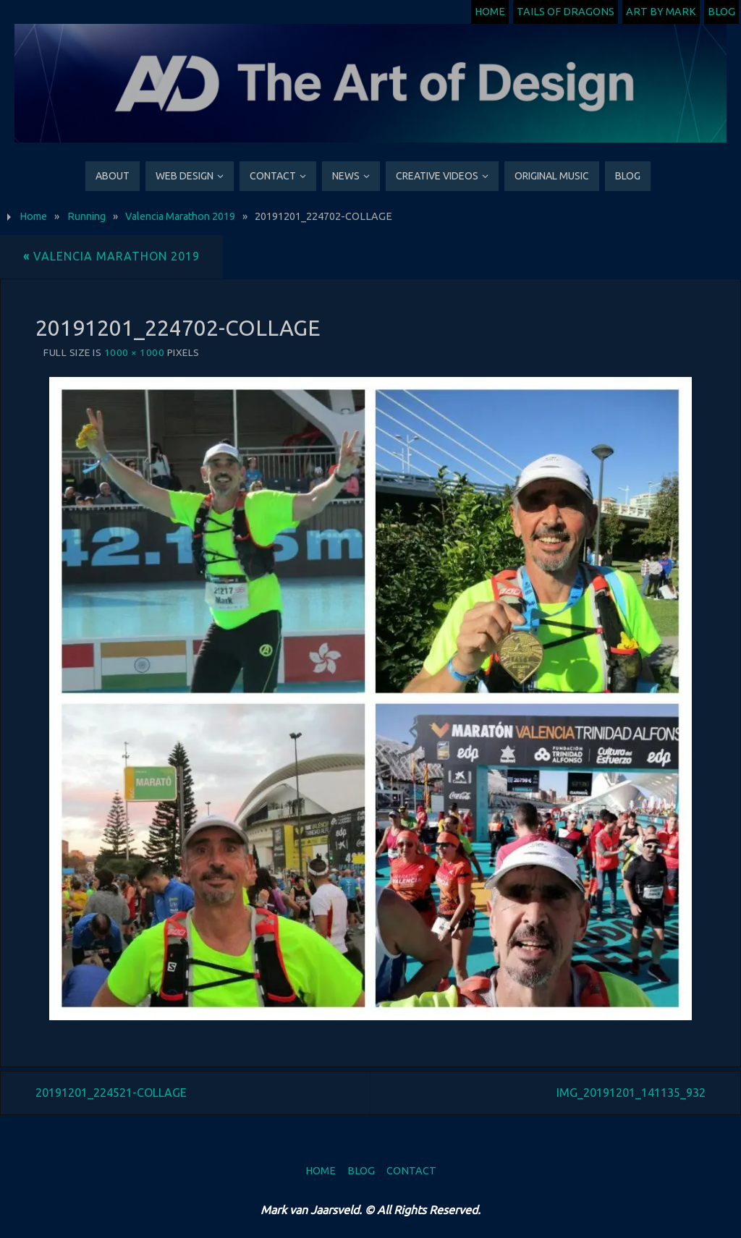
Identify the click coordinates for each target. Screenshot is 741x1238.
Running (86, 216)
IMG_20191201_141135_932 (631, 1092)
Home (490, 11)
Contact (411, 1170)
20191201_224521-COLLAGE (111, 1092)
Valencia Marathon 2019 (180, 216)
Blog (721, 11)
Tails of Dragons (565, 11)
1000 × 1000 (134, 352)
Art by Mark (661, 11)
